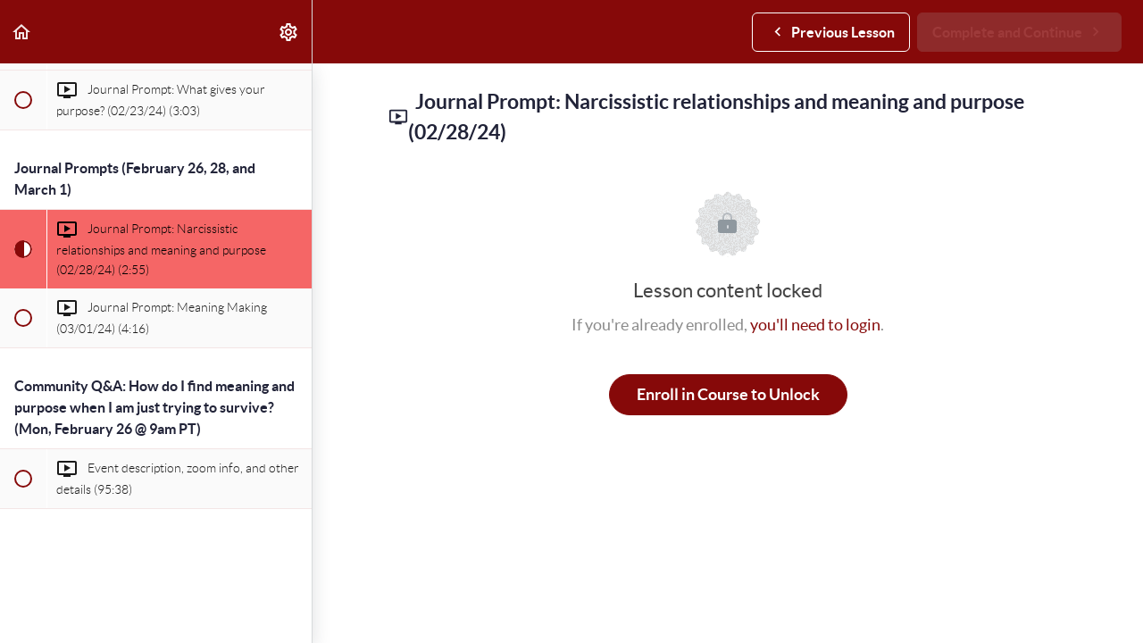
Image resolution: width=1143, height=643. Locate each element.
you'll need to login (815, 324)
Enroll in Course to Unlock (728, 394)
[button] (22, 31)
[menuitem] (289, 31)
